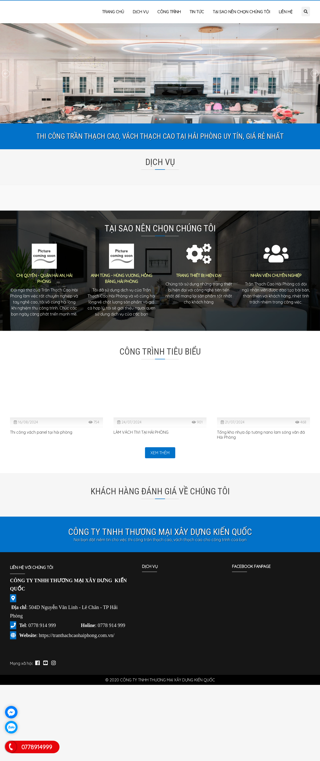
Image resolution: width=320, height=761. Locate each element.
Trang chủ (113, 11)
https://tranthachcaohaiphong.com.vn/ (76, 635)
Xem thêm (160, 452)
